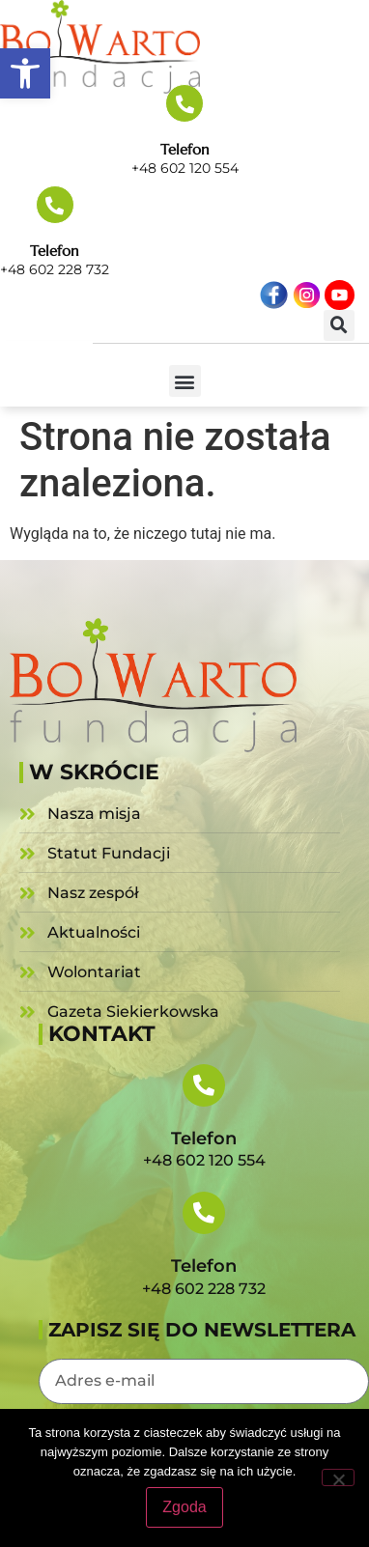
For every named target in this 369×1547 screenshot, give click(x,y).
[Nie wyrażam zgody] (338, 1477)
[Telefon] (184, 103)
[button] (25, 73)
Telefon (185, 149)
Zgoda (184, 1507)
